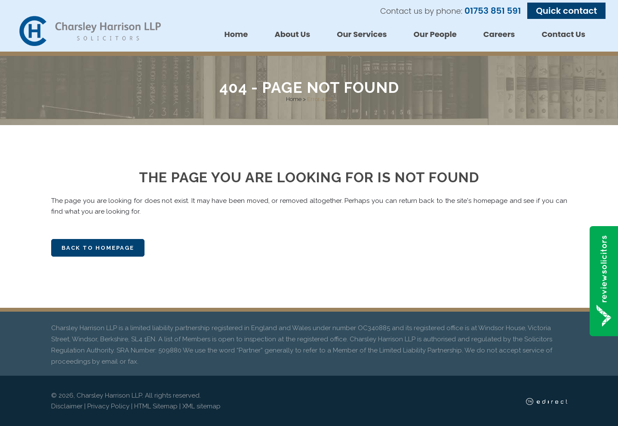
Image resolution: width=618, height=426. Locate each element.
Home (293, 99)
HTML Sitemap (156, 406)
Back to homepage (97, 248)
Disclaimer (67, 406)
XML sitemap (201, 406)
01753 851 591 (492, 11)
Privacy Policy (108, 406)
